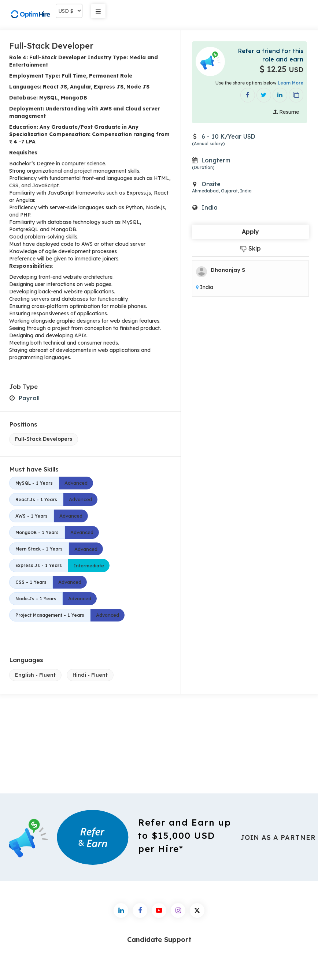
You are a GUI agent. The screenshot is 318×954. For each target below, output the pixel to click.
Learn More (290, 83)
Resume (286, 112)
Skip (250, 248)
